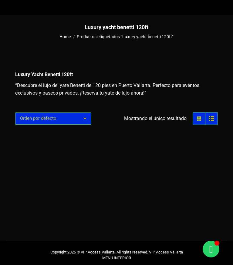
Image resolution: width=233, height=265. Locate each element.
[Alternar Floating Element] (211, 249)
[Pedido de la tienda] (53, 118)
